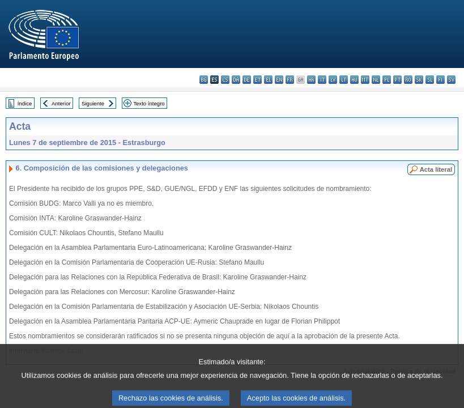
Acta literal (436, 169)
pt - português (397, 79)
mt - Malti (365, 79)
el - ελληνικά (268, 79)
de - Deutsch (246, 79)
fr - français (290, 79)
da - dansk (236, 79)
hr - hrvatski (311, 79)
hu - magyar (354, 79)
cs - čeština (225, 79)
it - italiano (322, 79)
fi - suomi (440, 79)
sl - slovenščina (429, 79)
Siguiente (93, 103)
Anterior (61, 103)
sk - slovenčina (419, 79)
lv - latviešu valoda (333, 79)
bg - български (203, 79)
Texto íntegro (148, 103)
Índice (25, 103)
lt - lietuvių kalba (343, 79)
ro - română (408, 79)
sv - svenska (451, 79)
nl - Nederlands (376, 79)
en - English (279, 79)
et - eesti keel (257, 79)
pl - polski (386, 79)
